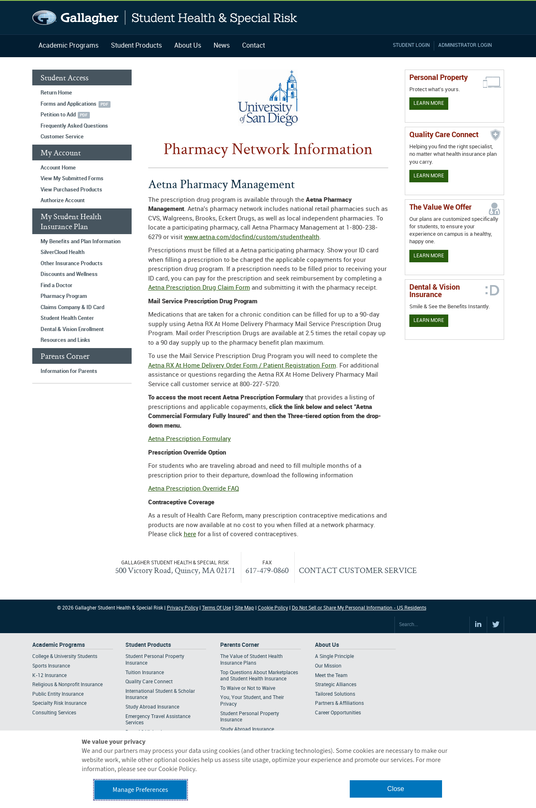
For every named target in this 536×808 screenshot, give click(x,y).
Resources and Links (65, 340)
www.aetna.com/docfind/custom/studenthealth (252, 237)
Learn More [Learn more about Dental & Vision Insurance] (428, 320)
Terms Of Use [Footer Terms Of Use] (216, 608)
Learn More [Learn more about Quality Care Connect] (428, 176)
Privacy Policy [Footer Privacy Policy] (182, 608)
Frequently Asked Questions (74, 126)
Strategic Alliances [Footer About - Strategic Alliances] (335, 684)
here (190, 534)
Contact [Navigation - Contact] (253, 45)
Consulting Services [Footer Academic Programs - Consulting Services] (54, 713)
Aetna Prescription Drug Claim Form (199, 288)
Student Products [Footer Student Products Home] (148, 645)
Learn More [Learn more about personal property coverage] (428, 103)
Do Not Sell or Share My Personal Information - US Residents (359, 608)
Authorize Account (63, 200)
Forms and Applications (68, 104)
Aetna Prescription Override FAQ (193, 489)
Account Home (58, 168)
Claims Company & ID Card (72, 307)
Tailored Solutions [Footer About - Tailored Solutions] (335, 694)
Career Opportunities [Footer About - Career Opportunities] (338, 713)
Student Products (136, 45)
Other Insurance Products (72, 263)
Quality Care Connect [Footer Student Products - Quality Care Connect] (149, 682)
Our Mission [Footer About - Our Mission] (328, 666)
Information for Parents (69, 371)
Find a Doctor (56, 285)
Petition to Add (58, 115)
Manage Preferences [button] (140, 789)
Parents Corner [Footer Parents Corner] (239, 645)
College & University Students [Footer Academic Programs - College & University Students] (64, 656)
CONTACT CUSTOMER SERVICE (358, 570)
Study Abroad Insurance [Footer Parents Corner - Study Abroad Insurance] (247, 729)
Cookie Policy (273, 608)
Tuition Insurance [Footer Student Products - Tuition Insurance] (144, 672)
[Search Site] (432, 625)
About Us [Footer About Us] (327, 645)
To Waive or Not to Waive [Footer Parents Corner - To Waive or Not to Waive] (247, 688)
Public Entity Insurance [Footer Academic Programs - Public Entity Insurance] (58, 694)
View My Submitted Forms (72, 178)
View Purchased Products (71, 190)
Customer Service (62, 137)
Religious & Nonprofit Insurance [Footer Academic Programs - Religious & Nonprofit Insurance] (67, 684)
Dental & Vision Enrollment (72, 329)
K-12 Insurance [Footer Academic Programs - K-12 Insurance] (49, 675)
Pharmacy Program (64, 296)
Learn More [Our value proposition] (428, 256)
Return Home (56, 93)
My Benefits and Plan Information (80, 241)
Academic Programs (68, 45)
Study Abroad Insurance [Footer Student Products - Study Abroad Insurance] (152, 707)
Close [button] (395, 788)
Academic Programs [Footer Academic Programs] (58, 645)
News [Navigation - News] (222, 45)
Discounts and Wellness (69, 274)
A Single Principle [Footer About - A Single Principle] (334, 656)
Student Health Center (67, 318)
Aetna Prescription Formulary (189, 439)
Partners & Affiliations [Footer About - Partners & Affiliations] (339, 703)
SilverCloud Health (62, 252)
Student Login (411, 45)
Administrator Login (465, 45)
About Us (187, 45)
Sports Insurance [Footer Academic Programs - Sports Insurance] (51, 666)
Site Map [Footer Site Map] (244, 608)
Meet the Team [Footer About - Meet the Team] (331, 675)
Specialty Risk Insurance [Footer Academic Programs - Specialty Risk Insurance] (59, 703)
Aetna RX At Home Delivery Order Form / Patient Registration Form (242, 366)
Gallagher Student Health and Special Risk (165, 17)
